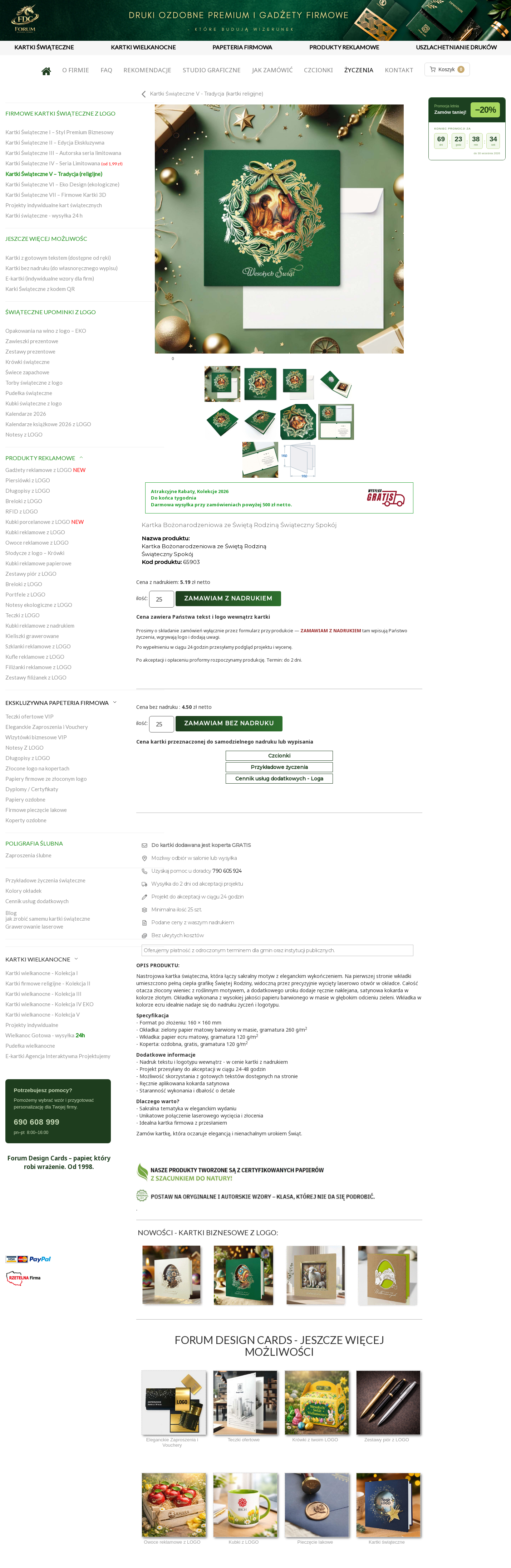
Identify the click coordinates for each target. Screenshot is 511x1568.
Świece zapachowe (27, 372)
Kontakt (399, 70)
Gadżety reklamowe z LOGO (45, 470)
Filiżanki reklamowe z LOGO (38, 667)
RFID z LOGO (21, 511)
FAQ (106, 70)
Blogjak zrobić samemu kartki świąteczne (47, 915)
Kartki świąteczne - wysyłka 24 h (44, 215)
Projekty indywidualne (31, 1025)
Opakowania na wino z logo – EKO (45, 330)
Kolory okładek (23, 890)
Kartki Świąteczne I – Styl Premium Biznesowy (59, 132)
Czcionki (318, 70)
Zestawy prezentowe (30, 351)
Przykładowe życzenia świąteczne (45, 880)
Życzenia (358, 70)
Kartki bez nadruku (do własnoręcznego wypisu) (61, 268)
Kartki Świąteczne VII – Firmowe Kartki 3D (55, 194)
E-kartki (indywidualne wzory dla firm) (49, 278)
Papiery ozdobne (25, 799)
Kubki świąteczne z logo (33, 403)
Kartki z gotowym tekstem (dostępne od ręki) (58, 257)
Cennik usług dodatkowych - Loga (279, 778)
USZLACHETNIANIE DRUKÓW (456, 47)
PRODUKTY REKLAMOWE (344, 47)
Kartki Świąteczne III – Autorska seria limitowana (63, 153)
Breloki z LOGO (23, 501)
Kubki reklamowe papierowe (38, 563)
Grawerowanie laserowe (34, 926)
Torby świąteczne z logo (34, 382)
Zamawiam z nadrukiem (228, 598)
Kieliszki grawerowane (32, 636)
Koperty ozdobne (25, 820)
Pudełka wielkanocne (30, 1045)
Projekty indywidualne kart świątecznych (53, 205)
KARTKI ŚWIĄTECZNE (44, 47)
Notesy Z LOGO (24, 747)
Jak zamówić (272, 70)
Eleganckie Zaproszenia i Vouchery (46, 727)
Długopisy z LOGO (27, 490)
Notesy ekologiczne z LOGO (38, 605)
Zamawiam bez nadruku (229, 723)
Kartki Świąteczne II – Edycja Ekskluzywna (54, 142)
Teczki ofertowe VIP (29, 716)
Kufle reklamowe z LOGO (34, 656)
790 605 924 (227, 871)
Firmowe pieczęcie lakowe (36, 810)
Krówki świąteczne (27, 362)
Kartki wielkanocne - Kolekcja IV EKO (49, 1004)
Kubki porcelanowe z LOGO (44, 521)
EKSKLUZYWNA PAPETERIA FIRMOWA (61, 702)
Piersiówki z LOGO (27, 480)
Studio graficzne (212, 70)
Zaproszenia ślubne (28, 855)
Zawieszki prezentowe (31, 341)
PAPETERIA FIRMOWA (242, 47)
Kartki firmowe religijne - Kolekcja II (47, 983)
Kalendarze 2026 (25, 413)
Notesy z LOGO (24, 434)
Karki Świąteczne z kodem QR (40, 289)
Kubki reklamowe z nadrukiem (39, 625)
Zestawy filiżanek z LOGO (36, 677)
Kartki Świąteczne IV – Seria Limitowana (64, 163)
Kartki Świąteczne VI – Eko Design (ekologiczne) (62, 184)
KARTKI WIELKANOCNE (143, 47)
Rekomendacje (147, 70)
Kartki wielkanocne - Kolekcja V (42, 1014)
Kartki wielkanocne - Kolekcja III (43, 993)
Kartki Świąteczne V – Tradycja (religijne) (53, 174)
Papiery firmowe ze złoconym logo (46, 778)
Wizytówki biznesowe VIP (36, 737)
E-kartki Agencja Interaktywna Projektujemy (57, 1056)
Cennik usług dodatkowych (37, 901)
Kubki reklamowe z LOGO (35, 532)
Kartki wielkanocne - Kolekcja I (41, 973)
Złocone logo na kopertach (37, 768)
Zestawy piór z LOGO (30, 573)
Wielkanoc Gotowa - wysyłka (45, 1035)
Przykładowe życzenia (279, 767)
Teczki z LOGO (22, 615)
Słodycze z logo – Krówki (34, 553)
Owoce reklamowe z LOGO (37, 542)
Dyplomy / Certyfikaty (31, 789)
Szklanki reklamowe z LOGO (38, 646)
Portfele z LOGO (25, 594)
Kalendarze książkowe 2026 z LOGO (48, 424)
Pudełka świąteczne (28, 393)
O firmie (75, 70)
